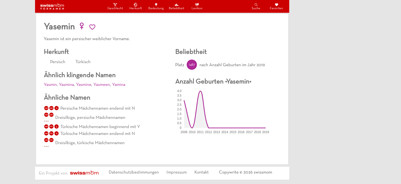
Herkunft (135, 6)
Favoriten (276, 6)
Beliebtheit (176, 6)
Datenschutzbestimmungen (134, 172)
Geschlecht (115, 6)
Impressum (176, 172)
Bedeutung (156, 6)
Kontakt (201, 172)
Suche (256, 6)
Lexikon (197, 6)
